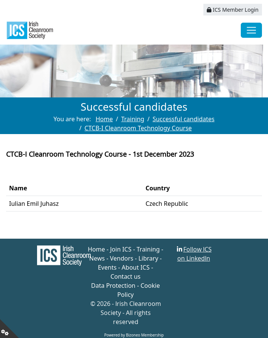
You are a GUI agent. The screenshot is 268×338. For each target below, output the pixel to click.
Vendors (121, 258)
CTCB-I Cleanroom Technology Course (138, 128)
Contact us (125, 276)
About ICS (136, 267)
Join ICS (121, 249)
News (97, 258)
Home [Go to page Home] (104, 119)
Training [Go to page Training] (132, 119)
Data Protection (113, 285)
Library (148, 258)
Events (107, 267)
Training (148, 249)
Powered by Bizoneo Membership (134, 335)
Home (96, 249)
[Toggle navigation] (251, 30)
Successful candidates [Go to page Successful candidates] (184, 119)
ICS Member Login (233, 9)
